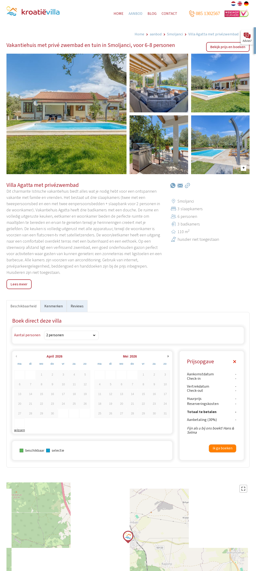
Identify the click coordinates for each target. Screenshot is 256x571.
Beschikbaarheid (23, 306)
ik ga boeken (222, 448)
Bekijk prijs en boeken (227, 46)
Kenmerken (53, 306)
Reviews (77, 306)
